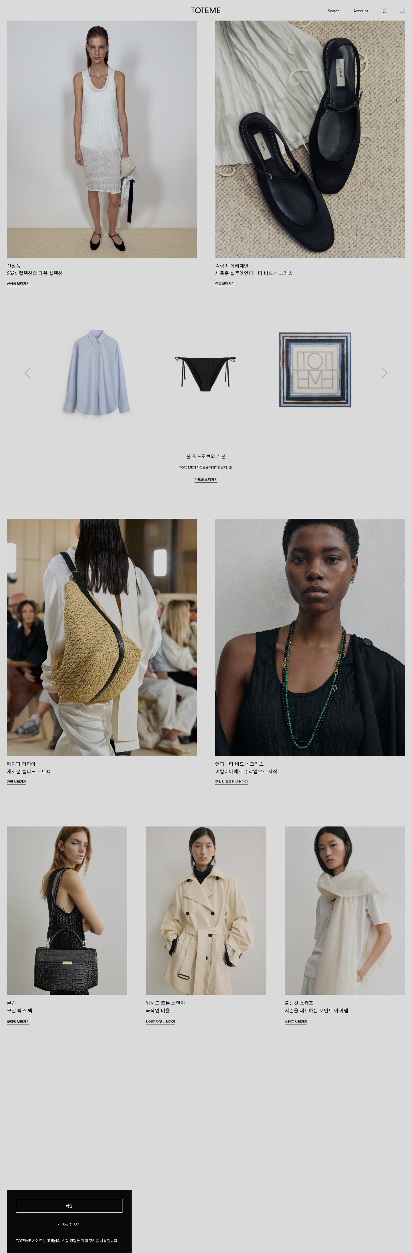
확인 (69, 1205)
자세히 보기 (69, 1224)
